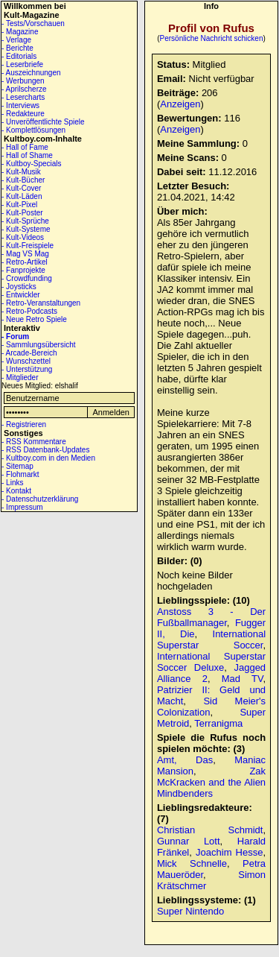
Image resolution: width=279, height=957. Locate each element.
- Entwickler (20, 295)
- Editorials (18, 56)
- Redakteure (23, 114)
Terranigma (218, 723)
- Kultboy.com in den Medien (48, 458)
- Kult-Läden (21, 196)
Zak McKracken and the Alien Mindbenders (211, 782)
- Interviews (20, 105)
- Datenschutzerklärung (39, 499)
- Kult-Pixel (19, 204)
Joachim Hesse (229, 852)
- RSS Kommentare (33, 442)
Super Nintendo (190, 911)
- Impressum (22, 507)
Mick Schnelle (192, 863)
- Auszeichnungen (31, 73)
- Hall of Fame (24, 147)
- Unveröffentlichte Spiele (43, 122)
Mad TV (242, 678)
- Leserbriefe (22, 64)
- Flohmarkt (20, 474)
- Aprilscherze (24, 89)
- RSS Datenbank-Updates (45, 450)
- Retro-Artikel (24, 262)
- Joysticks (18, 286)
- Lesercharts (23, 97)
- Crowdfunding (26, 278)
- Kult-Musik (21, 172)
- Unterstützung (26, 369)
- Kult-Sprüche (25, 221)
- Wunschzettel (26, 361)
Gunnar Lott (188, 841)
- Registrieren (23, 424)
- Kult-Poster (22, 213)
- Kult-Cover (21, 188)
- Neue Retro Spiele (34, 319)
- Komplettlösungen (33, 130)
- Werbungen (23, 81)
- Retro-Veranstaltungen (40, 303)
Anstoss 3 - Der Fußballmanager (211, 617)
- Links (12, 483)
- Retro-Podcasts (29, 311)
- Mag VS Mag (25, 254)
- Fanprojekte (23, 270)
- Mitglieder (19, 377)
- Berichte (17, 48)
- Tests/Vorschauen (33, 23)
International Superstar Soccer (211, 639)
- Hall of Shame (27, 155)
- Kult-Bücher (23, 180)
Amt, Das (185, 759)
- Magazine (19, 32)
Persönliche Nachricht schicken (211, 38)
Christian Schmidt (210, 830)
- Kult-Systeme (26, 229)
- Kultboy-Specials (31, 164)
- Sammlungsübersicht (38, 345)
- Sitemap (17, 466)
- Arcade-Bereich (29, 353)
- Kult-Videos (22, 237)
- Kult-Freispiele (27, 245)
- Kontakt (16, 491)
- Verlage (16, 40)
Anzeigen (180, 104)
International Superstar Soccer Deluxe (211, 662)
